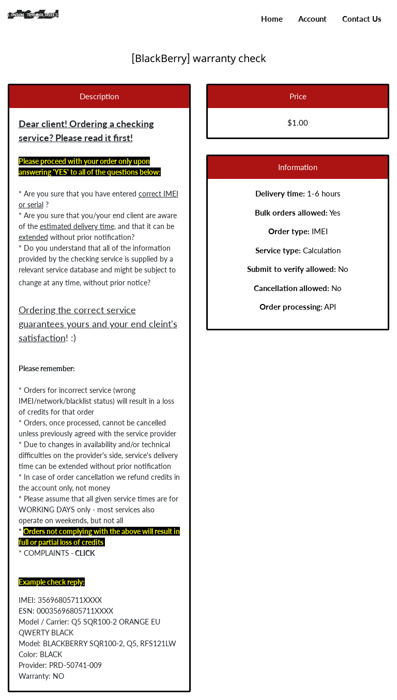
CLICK (74, 553)
